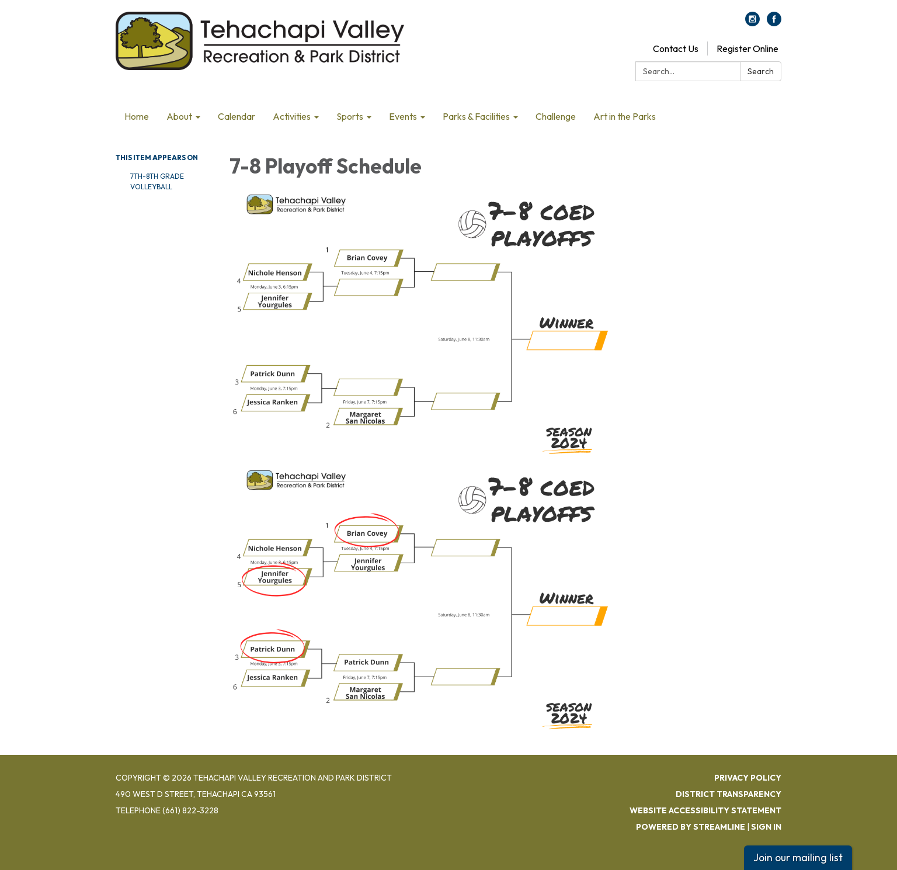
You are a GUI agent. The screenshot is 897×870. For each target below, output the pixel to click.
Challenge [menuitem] (556, 116)
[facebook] (774, 23)
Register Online (747, 48)
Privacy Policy (747, 777)
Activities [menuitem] (292, 116)
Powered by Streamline (690, 827)
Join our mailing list (798, 857)
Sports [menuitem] (349, 116)
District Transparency (728, 794)
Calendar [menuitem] (236, 116)
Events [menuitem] (403, 116)
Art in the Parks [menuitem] (624, 116)
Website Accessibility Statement (705, 810)
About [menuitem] (179, 116)
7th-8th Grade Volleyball (157, 181)
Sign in (766, 827)
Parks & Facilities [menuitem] (476, 116)
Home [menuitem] (136, 116)
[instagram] (752, 23)
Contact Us (675, 48)
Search (761, 71)
